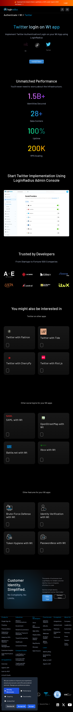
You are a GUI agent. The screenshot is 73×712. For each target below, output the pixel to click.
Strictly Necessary (9, 691)
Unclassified (9, 701)
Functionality (26, 696)
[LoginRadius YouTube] (70, 705)
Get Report (19, 4)
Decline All (10, 706)
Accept (31, 706)
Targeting (9, 696)
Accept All (21, 706)
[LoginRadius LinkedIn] (57, 704)
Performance (26, 691)
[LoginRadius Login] (62, 9)
